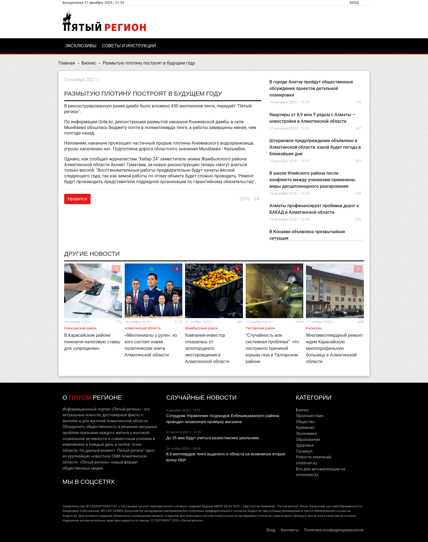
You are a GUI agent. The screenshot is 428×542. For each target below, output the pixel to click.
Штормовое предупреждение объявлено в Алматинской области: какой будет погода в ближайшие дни (315, 147)
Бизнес (89, 63)
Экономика (306, 433)
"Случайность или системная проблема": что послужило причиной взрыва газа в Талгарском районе (272, 348)
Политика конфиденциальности (333, 530)
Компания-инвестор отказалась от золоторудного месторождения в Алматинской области (207, 348)
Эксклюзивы (80, 45)
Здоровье (305, 445)
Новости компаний (313, 457)
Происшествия (309, 416)
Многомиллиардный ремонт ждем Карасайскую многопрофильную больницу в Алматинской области (334, 348)
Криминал (305, 427)
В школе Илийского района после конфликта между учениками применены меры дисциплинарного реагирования (312, 180)
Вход (354, 3)
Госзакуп (304, 451)
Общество (305, 422)
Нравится (77, 199)
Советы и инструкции (129, 45)
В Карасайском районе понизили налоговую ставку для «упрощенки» (92, 342)
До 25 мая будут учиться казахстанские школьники (212, 438)
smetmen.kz (306, 463)
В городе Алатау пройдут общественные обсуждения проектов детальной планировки (311, 88)
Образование (308, 439)
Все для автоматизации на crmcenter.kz (320, 472)
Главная (66, 63)
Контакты (290, 530)
